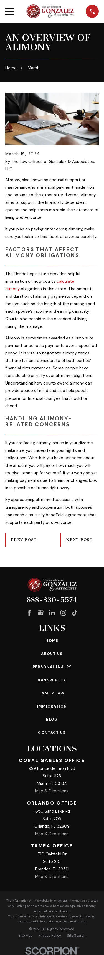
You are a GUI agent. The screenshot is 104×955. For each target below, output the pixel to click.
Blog (52, 719)
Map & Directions (52, 791)
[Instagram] (63, 613)
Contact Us (52, 732)
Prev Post (24, 539)
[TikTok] (75, 613)
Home (51, 640)
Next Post (79, 539)
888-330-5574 (52, 600)
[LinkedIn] (52, 613)
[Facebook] (29, 613)
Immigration (52, 706)
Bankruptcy (52, 680)
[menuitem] (25, 935)
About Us (52, 653)
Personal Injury (52, 666)
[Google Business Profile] (41, 613)
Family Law (52, 693)
